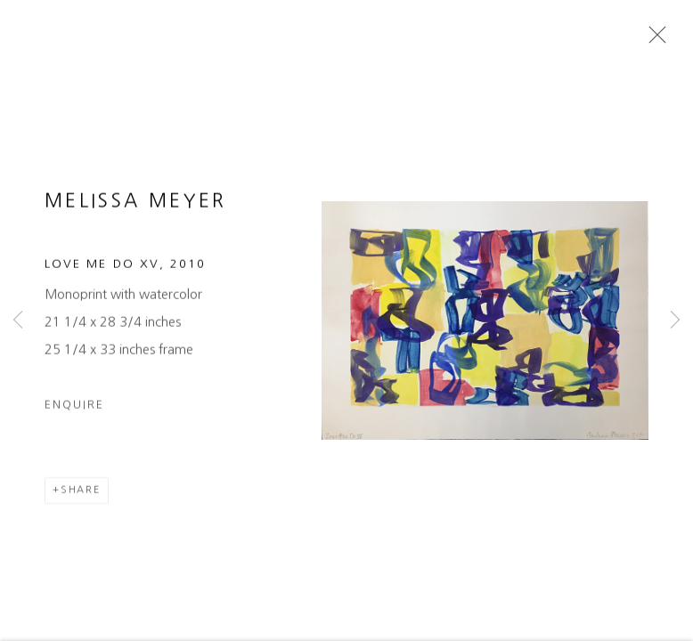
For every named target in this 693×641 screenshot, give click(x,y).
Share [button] (81, 494)
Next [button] (675, 320)
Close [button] (653, 40)
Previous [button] (18, 320)
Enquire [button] (74, 409)
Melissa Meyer (136, 206)
